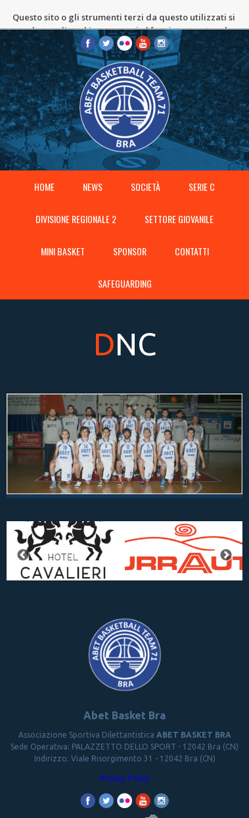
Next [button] (226, 536)
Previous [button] (23, 536)
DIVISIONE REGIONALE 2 (75, 200)
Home (44, 167)
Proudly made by (124, 811)
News (92, 167)
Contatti (192, 232)
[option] (66, 536)
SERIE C (202, 167)
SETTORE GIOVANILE (179, 200)
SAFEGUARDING (125, 264)
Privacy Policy (125, 759)
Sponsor (130, 232)
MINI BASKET (63, 232)
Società (145, 167)
